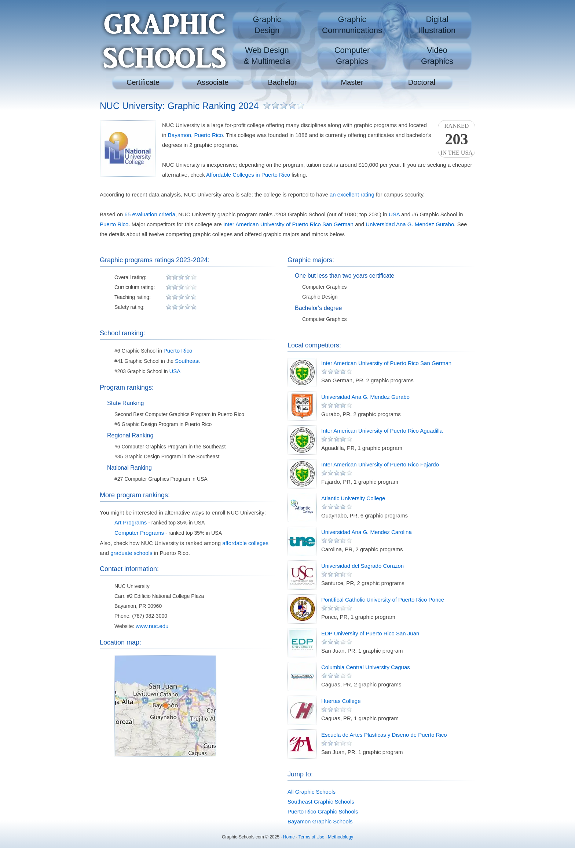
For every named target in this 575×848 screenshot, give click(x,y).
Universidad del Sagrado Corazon (362, 566)
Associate (213, 82)
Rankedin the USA (456, 139)
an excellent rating (352, 194)
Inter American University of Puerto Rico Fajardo (380, 464)
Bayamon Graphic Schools (320, 821)
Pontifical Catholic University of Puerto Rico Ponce (382, 599)
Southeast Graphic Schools (321, 801)
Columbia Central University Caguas (365, 667)
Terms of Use (312, 837)
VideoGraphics (437, 56)
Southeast (187, 361)
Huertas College (341, 701)
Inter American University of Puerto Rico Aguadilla (382, 430)
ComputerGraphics (352, 56)
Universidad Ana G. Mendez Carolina (366, 532)
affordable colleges (245, 543)
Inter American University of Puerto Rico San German (288, 224)
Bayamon (179, 135)
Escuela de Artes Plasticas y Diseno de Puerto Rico (384, 735)
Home (289, 837)
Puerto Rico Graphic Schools (323, 811)
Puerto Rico (208, 135)
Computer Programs (139, 533)
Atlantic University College (353, 498)
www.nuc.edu (152, 626)
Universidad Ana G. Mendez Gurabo (410, 224)
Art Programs (130, 522)
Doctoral (421, 82)
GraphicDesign (267, 25)
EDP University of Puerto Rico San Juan (370, 633)
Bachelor (282, 82)
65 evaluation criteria (150, 214)
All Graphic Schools (312, 792)
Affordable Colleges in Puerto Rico (248, 175)
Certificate (143, 82)
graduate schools (131, 553)
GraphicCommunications (352, 25)
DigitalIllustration (437, 25)
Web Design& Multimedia (266, 56)
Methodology (340, 837)
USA (394, 214)
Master (352, 82)
